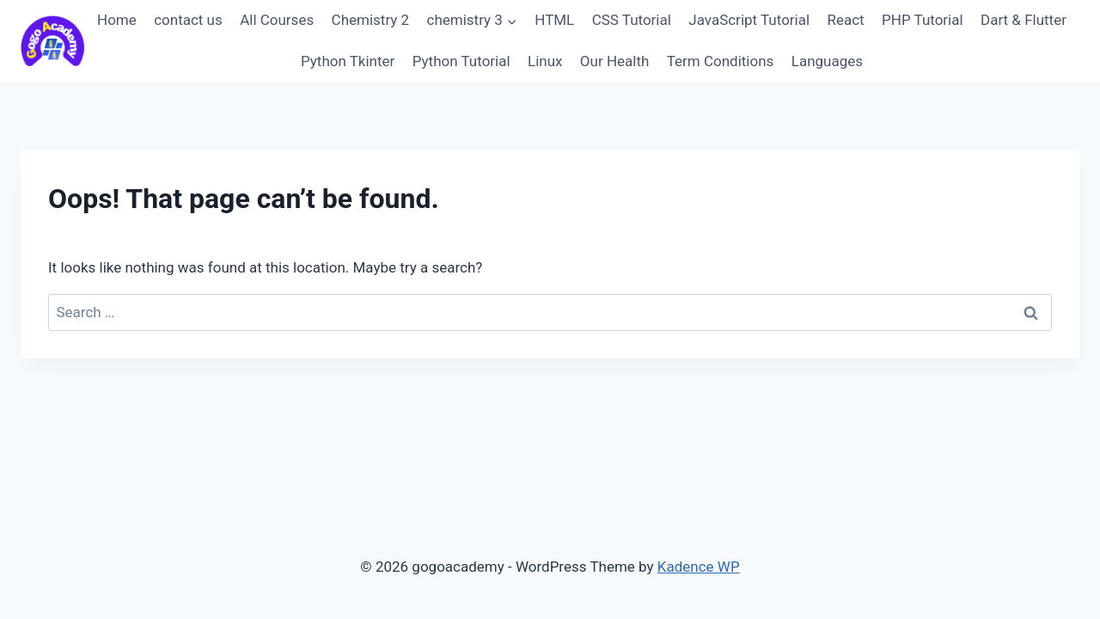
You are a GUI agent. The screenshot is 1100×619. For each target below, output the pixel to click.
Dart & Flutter (1023, 19)
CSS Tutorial (631, 19)
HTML (554, 19)
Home (117, 19)
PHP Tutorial (922, 19)
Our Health (615, 61)
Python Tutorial (461, 61)
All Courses (277, 19)
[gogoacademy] (52, 40)
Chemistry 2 (371, 19)
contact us (188, 19)
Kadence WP (698, 566)
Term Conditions (720, 61)
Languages (827, 61)
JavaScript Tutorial (749, 19)
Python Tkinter (347, 61)
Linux (545, 61)
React (845, 19)
